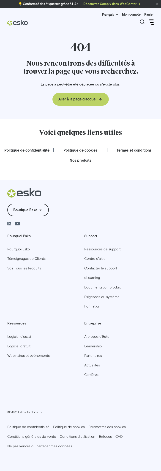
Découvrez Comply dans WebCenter (109, 4)
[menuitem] (26, 150)
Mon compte (131, 15)
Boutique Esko (25, 210)
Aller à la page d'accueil (77, 99)
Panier (149, 15)
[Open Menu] (151, 22)
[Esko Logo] (17, 24)
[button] (157, 4)
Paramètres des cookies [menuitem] (107, 426)
